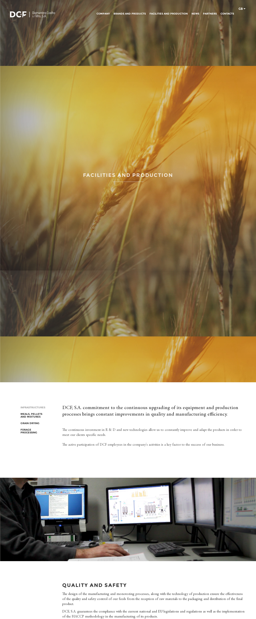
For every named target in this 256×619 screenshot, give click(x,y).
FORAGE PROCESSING (28, 431)
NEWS (195, 13)
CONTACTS (227, 13)
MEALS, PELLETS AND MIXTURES (31, 415)
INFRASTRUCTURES (32, 407)
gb (242, 9)
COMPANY (103, 13)
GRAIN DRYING (30, 423)
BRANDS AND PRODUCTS (130, 13)
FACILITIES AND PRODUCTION (169, 13)
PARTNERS (210, 13)
